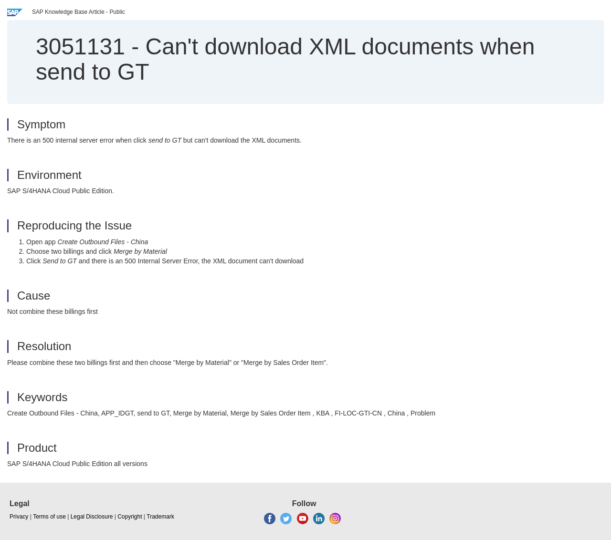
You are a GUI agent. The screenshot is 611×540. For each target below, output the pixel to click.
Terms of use (49, 516)
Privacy (19, 516)
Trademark (160, 516)
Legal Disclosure (92, 516)
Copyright (129, 516)
